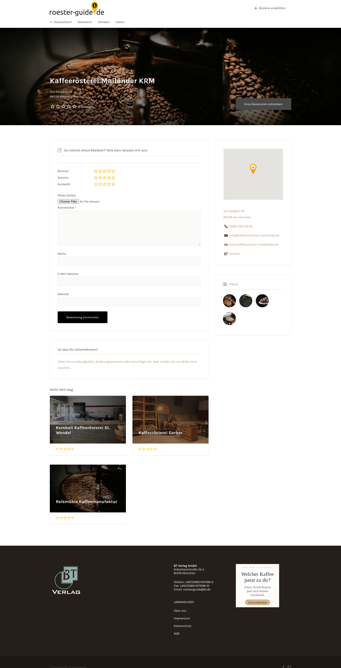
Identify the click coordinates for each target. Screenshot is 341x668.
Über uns (180, 611)
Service (63, 177)
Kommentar (67, 207)
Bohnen (63, 171)
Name (62, 254)
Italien (120, 22)
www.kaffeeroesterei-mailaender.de (253, 244)
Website (63, 294)
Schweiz (103, 22)
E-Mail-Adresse (68, 274)
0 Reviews (86, 107)
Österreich (85, 22)
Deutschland (63, 22)
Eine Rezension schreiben (263, 104)
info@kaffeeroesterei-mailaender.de (254, 235)
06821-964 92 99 (240, 226)
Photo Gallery (67, 195)
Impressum (182, 618)
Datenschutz (182, 626)
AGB (176, 633)
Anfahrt (234, 254)
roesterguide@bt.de (196, 589)
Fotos (233, 284)
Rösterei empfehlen (272, 8)
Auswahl (64, 184)
